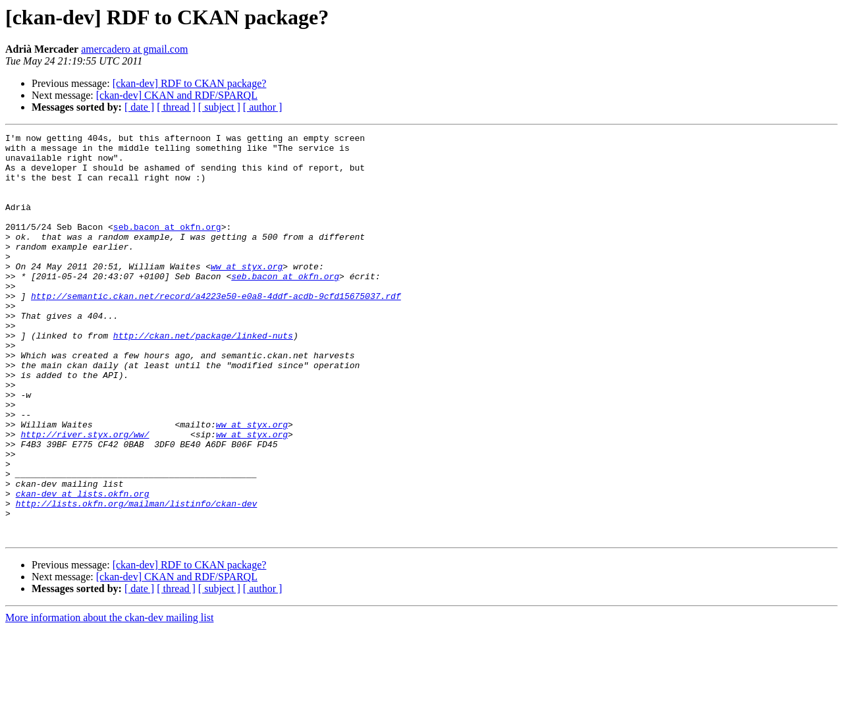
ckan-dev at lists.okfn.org (83, 566)
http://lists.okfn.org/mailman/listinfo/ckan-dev (137, 578)
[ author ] (263, 107)
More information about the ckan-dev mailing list (109, 698)
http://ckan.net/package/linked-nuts (203, 377)
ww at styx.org (247, 294)
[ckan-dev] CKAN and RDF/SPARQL (177, 95)
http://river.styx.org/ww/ (84, 495)
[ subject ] (219, 107)
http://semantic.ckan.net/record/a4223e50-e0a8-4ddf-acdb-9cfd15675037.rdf (216, 329)
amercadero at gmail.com (134, 49)
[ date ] (139, 107)
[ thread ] (176, 107)
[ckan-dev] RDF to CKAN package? (190, 83)
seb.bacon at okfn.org (167, 246)
